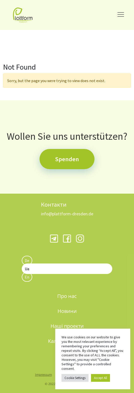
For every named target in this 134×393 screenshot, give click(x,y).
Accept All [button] (100, 378)
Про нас (67, 296)
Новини (67, 311)
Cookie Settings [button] (75, 378)
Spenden (67, 159)
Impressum (43, 374)
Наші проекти (67, 326)
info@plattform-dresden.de (67, 214)
